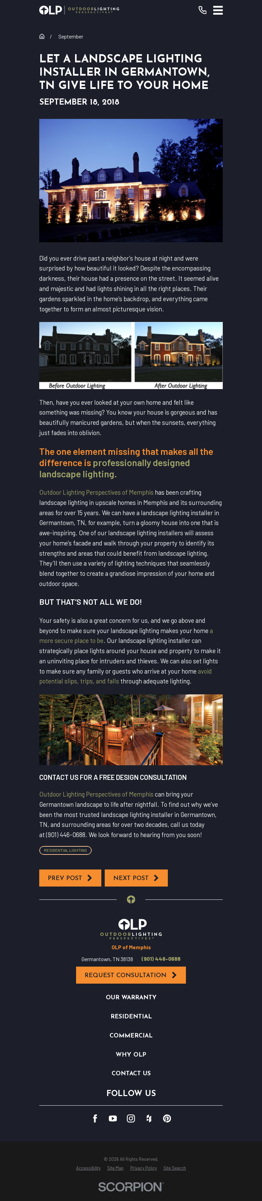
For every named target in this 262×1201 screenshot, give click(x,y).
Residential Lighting (65, 850)
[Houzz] (149, 1118)
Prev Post (70, 878)
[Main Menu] (218, 10)
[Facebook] (95, 1118)
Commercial (131, 1036)
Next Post (136, 878)
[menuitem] (88, 1168)
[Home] (79, 10)
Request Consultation (131, 975)
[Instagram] (131, 1118)
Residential (131, 1017)
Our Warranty (131, 998)
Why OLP (131, 1055)
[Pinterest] (167, 1118)
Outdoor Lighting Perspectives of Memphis (96, 492)
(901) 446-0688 (161, 958)
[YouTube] (113, 1118)
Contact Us (131, 1074)
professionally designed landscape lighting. (114, 468)
